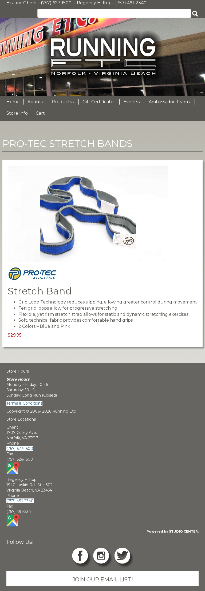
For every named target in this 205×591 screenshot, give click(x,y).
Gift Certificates (98, 101)
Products (63, 101)
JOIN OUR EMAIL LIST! (102, 579)
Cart (40, 113)
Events (132, 101)
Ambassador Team (170, 101)
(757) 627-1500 (19, 448)
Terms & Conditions (24, 403)
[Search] (114, 13)
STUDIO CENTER (183, 531)
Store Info (17, 113)
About (35, 101)
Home (12, 101)
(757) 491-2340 (20, 500)
